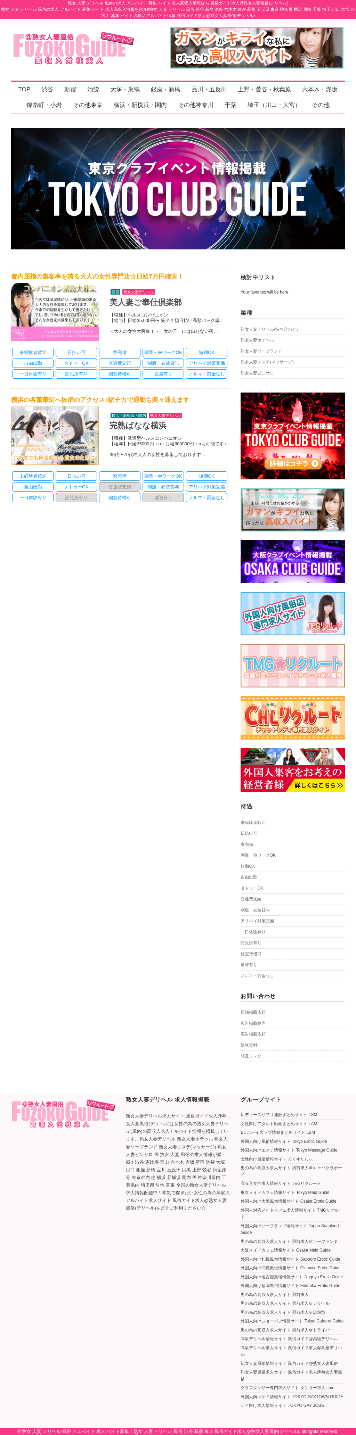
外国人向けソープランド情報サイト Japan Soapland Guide (290, 1229)
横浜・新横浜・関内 (140, 105)
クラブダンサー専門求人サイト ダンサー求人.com (287, 1387)
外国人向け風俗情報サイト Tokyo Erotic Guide (284, 1141)
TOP (24, 89)
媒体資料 (249, 1045)
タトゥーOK (252, 888)
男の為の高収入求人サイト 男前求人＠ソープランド (289, 1241)
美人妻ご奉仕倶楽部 (146, 302)
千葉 (230, 105)
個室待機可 (251, 953)
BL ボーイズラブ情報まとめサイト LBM (278, 1132)
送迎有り (249, 964)
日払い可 (249, 833)
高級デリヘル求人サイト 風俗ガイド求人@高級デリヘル (291, 1351)
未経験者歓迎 (253, 822)
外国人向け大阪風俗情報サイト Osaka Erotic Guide (288, 1201)
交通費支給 (251, 899)
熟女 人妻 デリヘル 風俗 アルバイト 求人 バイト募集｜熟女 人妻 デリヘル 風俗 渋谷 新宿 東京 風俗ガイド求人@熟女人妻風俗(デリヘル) (160, 1431)
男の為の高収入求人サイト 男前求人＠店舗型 (283, 1312)
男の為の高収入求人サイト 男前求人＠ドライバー (287, 1330)
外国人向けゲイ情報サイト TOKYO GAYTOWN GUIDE (292, 1396)
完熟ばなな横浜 (138, 425)
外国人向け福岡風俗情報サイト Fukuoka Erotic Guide (290, 1285)
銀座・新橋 (165, 89)
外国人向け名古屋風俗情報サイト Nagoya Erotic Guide (292, 1277)
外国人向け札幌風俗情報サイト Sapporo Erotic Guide (290, 1259)
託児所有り (251, 942)
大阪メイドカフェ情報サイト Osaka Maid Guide (286, 1250)
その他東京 (88, 105)
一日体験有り (253, 932)
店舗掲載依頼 (253, 1012)
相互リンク (251, 1056)
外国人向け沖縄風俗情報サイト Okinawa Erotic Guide (290, 1267)
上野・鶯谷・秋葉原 (264, 89)
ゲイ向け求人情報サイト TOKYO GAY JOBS (282, 1405)
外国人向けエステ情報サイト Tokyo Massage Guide (289, 1150)
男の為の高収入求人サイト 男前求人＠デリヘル (285, 1303)
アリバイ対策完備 (257, 920)
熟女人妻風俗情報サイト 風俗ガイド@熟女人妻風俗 (289, 1363)
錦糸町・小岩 (44, 105)
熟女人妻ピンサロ (257, 373)
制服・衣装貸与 (255, 910)
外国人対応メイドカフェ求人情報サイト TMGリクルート (292, 1214)
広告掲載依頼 (253, 1034)
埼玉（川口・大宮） (274, 105)
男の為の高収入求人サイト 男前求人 (274, 1294)
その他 (321, 105)
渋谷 (47, 89)
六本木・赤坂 (320, 89)
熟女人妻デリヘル (138, 292)
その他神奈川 (195, 105)
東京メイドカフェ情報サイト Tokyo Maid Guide (285, 1192)
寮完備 (247, 844)
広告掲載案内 (253, 1023)
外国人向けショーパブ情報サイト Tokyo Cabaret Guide (292, 1321)
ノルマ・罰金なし (257, 975)
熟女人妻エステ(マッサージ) (267, 362)
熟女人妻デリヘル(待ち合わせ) (269, 329)
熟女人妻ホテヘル (257, 340)
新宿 (70, 89)
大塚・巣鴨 (125, 89)
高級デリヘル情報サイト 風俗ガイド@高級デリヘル (289, 1338)
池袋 (93, 89)
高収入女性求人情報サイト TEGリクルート (281, 1183)
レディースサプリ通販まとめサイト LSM (279, 1114)
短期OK (248, 866)
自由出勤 (249, 877)
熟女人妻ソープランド (261, 351)
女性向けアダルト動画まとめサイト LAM (279, 1123)
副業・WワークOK (258, 855)
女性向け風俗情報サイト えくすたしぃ (277, 1159)
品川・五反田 (209, 89)
